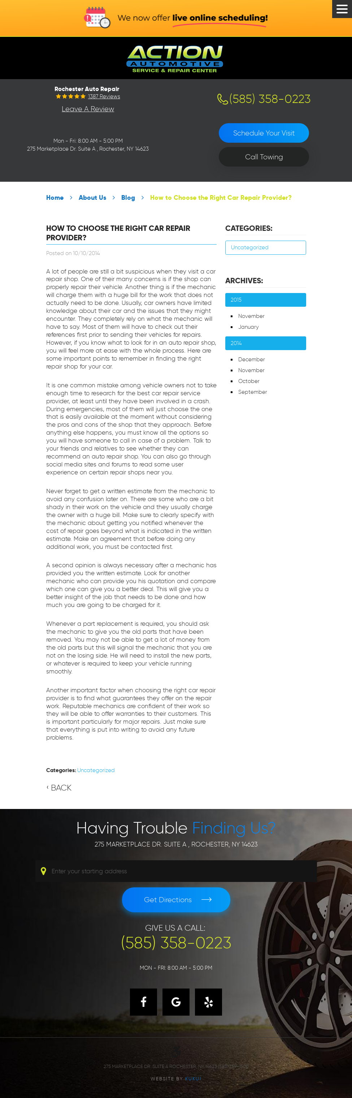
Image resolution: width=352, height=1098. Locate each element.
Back (61, 788)
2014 (236, 343)
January (248, 327)
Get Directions (168, 899)
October (249, 381)
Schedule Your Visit (264, 133)
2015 (236, 300)
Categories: (249, 228)
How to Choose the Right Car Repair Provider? (221, 197)
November (251, 316)
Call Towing (264, 156)
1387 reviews (104, 96)
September (252, 392)
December (251, 359)
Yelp (208, 1002)
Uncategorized (96, 770)
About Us (92, 197)
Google (176, 1002)
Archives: (244, 280)
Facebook (143, 1002)
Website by (176, 1078)
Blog (128, 197)
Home (55, 197)
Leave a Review (88, 108)
